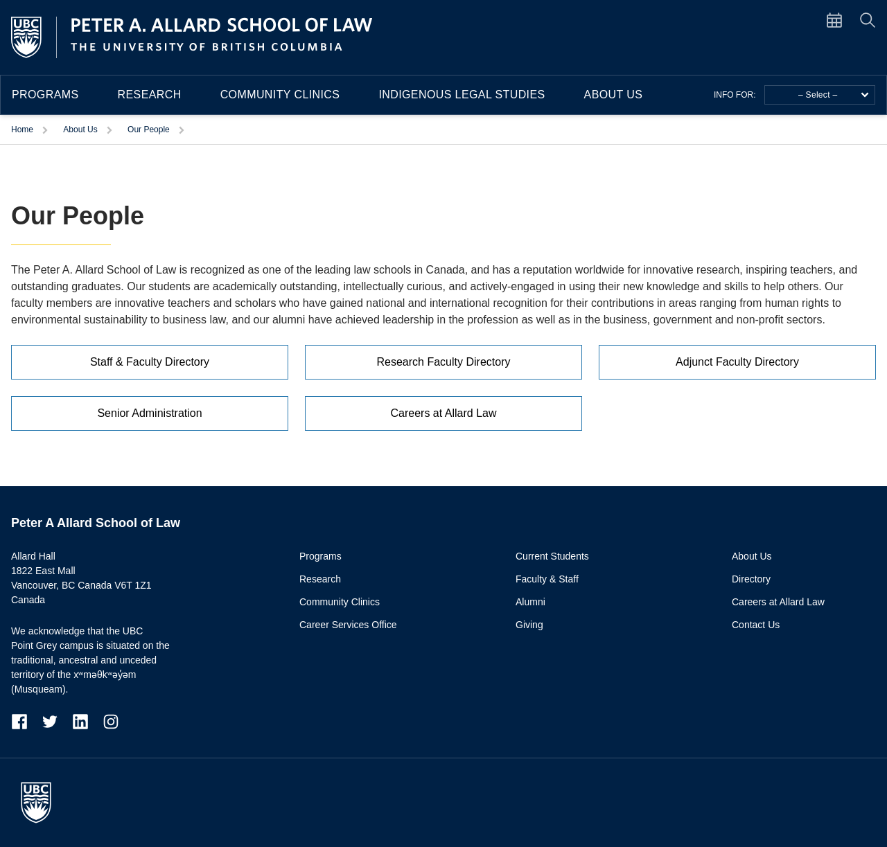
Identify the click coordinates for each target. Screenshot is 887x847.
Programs (45, 94)
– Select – (833, 95)
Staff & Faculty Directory (149, 362)
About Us (613, 94)
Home (22, 129)
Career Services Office (348, 624)
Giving (529, 624)
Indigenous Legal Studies (461, 94)
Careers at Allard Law (444, 413)
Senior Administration (149, 413)
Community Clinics (280, 94)
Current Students (552, 556)
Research (150, 94)
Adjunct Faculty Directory (737, 362)
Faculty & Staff (547, 579)
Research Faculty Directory (444, 362)
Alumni (530, 601)
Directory (751, 579)
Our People (149, 129)
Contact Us (756, 624)
